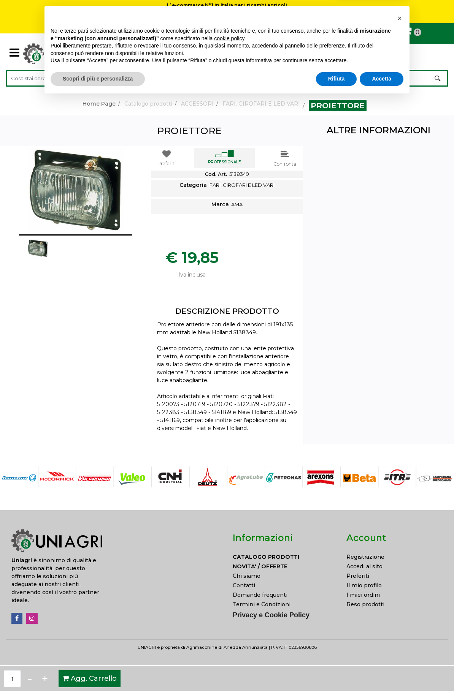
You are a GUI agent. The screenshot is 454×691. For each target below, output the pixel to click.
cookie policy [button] (229, 630)
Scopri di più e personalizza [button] (98, 670)
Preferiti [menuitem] (357, 575)
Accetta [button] (381, 670)
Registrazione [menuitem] (365, 556)
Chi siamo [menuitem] (246, 575)
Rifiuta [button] (336, 670)
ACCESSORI (197, 103)
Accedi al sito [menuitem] (364, 566)
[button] (438, 78)
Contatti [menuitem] (244, 585)
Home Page (99, 103)
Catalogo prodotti (148, 103)
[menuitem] (284, 557)
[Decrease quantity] (30, 678)
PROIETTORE (338, 105)
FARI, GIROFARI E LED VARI (261, 103)
